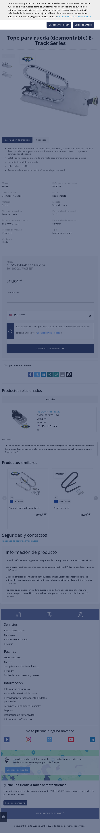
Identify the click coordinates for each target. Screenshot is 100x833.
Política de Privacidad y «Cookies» (74, 16)
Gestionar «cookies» (59, 24)
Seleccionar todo (83, 24)
